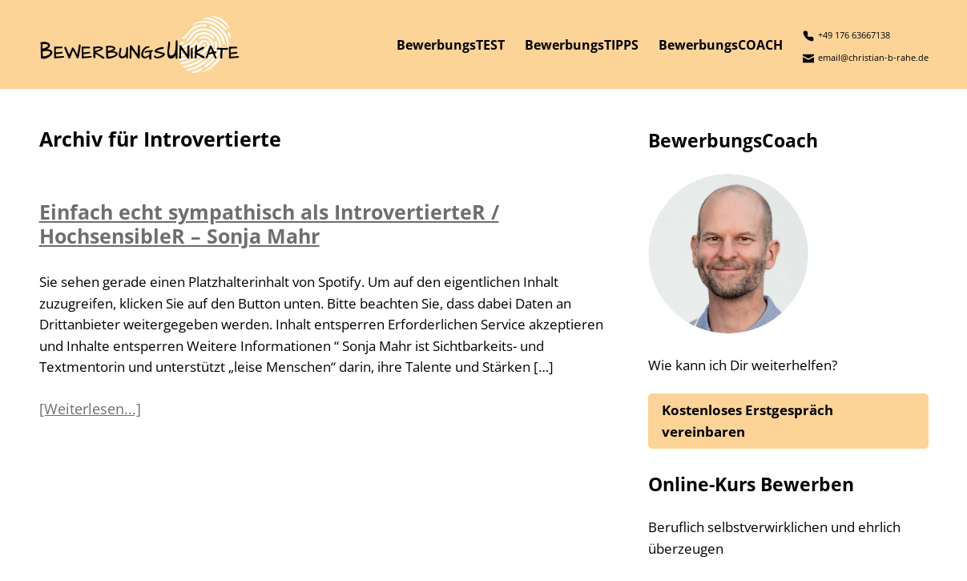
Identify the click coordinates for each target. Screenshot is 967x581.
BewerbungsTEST (451, 45)
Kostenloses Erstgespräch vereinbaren (747, 420)
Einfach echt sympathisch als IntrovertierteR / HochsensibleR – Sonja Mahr (269, 224)
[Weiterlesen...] (90, 408)
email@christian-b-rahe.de (866, 58)
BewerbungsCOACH (721, 45)
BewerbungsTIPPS (582, 45)
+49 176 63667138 (846, 36)
